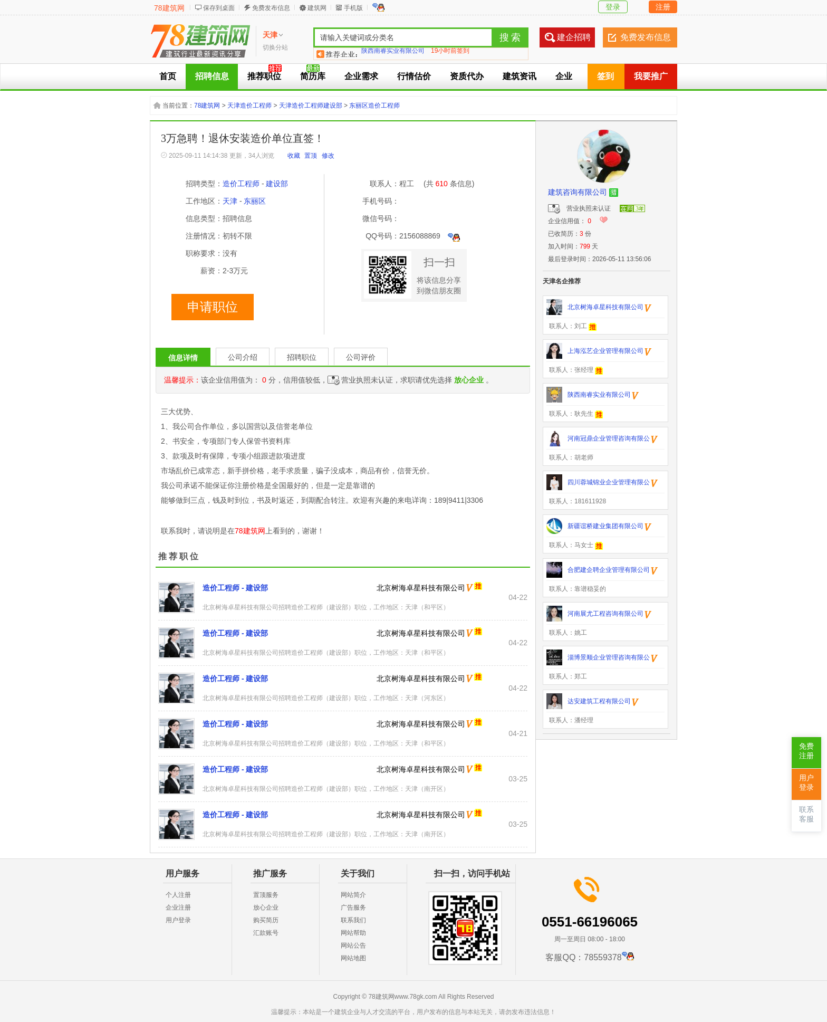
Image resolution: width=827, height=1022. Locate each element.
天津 (230, 201)
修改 (328, 155)
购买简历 (265, 920)
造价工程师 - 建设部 (235, 588)
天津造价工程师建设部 (310, 105)
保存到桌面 (219, 8)
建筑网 (316, 8)
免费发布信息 (271, 8)
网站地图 (353, 958)
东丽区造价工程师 (374, 105)
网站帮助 (353, 933)
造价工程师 (241, 183)
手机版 (353, 8)
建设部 (277, 183)
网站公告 (353, 945)
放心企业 (265, 907)
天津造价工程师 (249, 105)
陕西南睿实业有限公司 (393, 54)
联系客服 (806, 814)
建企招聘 (574, 37)
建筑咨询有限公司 (577, 192)
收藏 (293, 155)
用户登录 (178, 920)
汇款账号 (265, 933)
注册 (663, 7)
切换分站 (275, 47)
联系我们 (353, 920)
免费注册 (806, 751)
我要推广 (651, 76)
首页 (167, 76)
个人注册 (178, 895)
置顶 (310, 155)
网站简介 (353, 895)
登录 (612, 7)
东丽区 (255, 201)
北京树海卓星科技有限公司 (421, 588)
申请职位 (212, 307)
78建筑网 (169, 8)
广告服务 (353, 907)
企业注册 (178, 907)
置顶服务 (265, 895)
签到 (605, 76)
